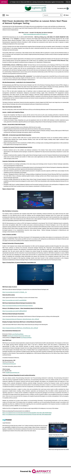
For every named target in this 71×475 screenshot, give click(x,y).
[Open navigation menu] (5, 15)
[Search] (51, 15)
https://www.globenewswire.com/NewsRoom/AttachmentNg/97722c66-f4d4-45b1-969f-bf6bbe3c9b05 (26, 414)
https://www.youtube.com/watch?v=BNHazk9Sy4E (14, 311)
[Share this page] (66, 15)
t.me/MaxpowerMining (26, 337)
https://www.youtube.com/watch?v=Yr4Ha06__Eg (14, 292)
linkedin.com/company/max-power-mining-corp (18, 335)
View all (68, 2)
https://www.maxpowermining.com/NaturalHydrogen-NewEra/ (17, 305)
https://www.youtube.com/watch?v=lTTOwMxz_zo (35, 34)
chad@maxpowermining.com (12, 372)
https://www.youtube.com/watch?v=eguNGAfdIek (14, 300)
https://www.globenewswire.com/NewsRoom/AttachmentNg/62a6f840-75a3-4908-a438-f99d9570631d (27, 412)
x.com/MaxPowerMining (17, 334)
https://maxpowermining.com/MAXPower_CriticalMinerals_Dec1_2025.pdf (20, 328)
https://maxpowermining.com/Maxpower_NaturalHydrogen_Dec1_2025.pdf (20, 319)
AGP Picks (4, 2)
